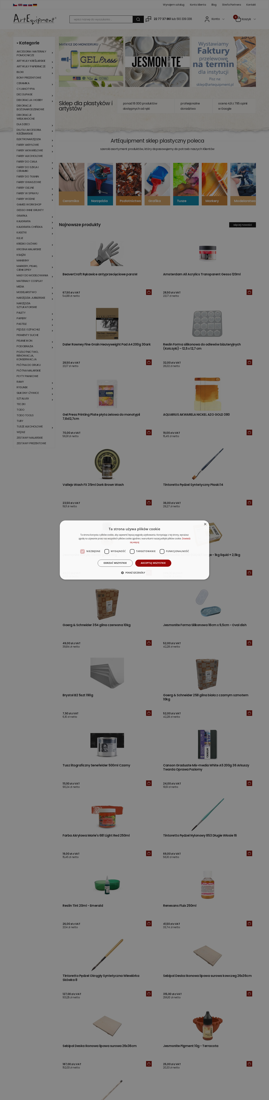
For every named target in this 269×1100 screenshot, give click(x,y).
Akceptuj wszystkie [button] (153, 563)
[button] (134, 573)
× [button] (205, 524)
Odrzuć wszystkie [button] (115, 563)
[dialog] (134, 549)
